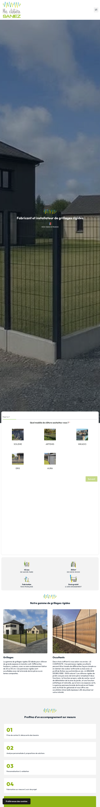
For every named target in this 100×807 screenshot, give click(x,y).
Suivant (91, 479)
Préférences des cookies (16, 801)
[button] (96, 9)
